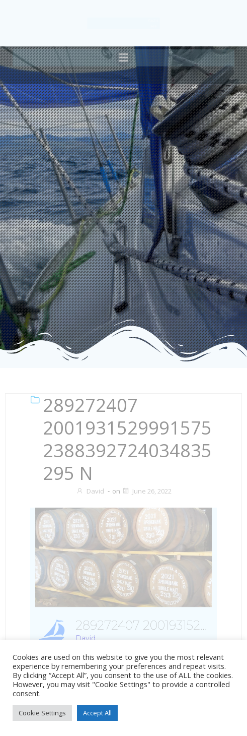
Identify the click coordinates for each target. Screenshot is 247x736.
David (90, 491)
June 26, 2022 (147, 491)
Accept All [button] (97, 712)
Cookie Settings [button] (42, 712)
